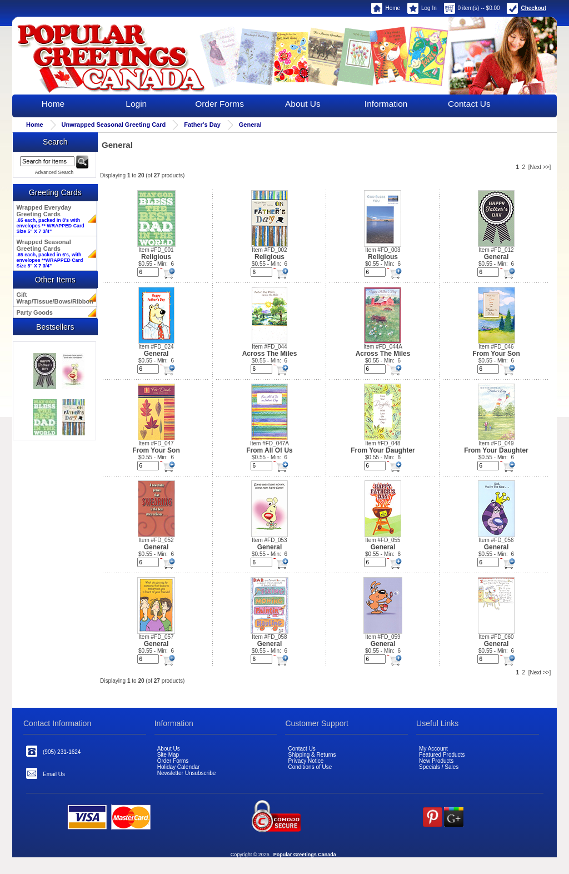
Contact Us (469, 103)
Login (136, 103)
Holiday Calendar (178, 767)
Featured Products (442, 755)
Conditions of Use (310, 767)
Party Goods (35, 312)
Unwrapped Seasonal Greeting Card (114, 124)
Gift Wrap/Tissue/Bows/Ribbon (54, 298)
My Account (433, 749)
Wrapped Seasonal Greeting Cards (50, 254)
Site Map (168, 755)
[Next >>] (539, 167)
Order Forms (219, 103)
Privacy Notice (305, 761)
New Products (436, 761)
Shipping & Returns (312, 755)
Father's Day (202, 124)
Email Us (45, 773)
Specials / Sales (438, 767)
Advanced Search (54, 172)
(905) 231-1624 (53, 751)
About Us (303, 103)
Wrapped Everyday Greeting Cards (50, 219)
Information (386, 103)
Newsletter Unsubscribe (186, 773)
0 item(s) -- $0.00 (472, 8)
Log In (422, 8)
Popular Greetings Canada (304, 854)
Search (55, 141)
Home (385, 8)
